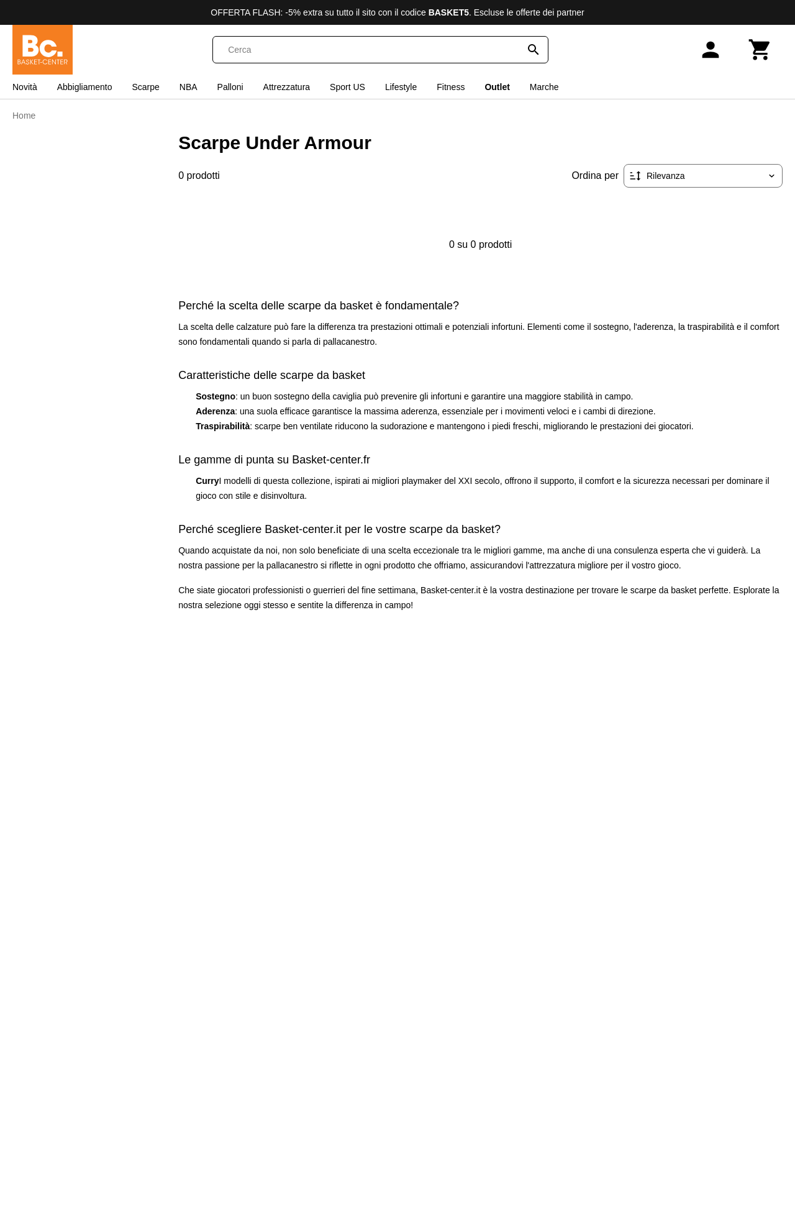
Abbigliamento (84, 87)
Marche (544, 87)
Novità (24, 87)
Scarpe (145, 87)
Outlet (496, 87)
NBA (188, 87)
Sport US (347, 87)
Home (23, 116)
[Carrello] (760, 49)
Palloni (230, 87)
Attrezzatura (286, 87)
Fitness (451, 87)
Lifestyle (401, 87)
